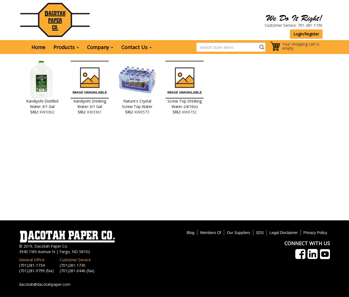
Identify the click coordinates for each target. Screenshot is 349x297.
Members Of (210, 232)
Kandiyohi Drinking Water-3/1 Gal (89, 103)
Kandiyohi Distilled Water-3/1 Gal (42, 103)
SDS (260, 232)
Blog (190, 232)
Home (38, 47)
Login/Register (306, 34)
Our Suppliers (238, 232)
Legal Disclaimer (283, 232)
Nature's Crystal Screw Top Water (137, 103)
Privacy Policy (315, 232)
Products (66, 47)
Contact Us (136, 47)
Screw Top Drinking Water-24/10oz (184, 103)
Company (100, 47)
